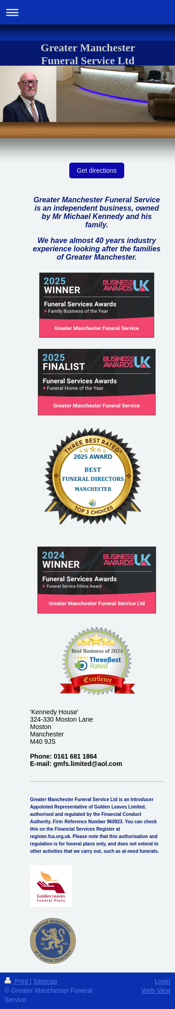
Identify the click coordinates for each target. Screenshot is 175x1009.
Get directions (96, 170)
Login (162, 981)
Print (17, 981)
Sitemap (45, 981)
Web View (155, 990)
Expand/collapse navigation (87, 12)
